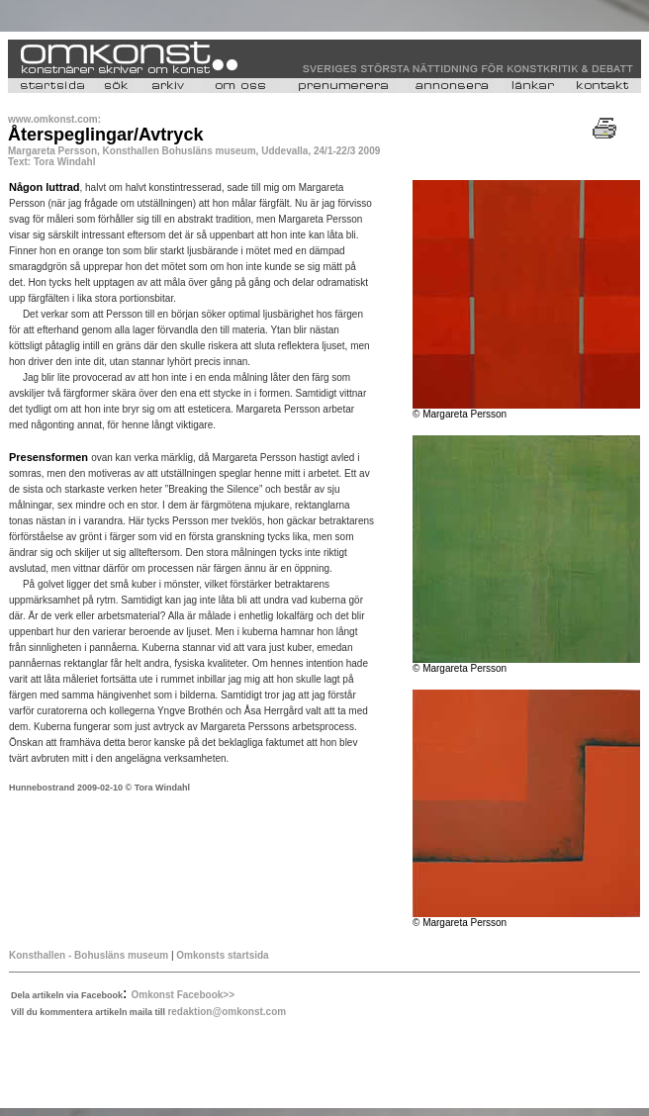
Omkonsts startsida (222, 955)
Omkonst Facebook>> (183, 994)
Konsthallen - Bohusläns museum (88, 955)
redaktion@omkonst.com (226, 1011)
